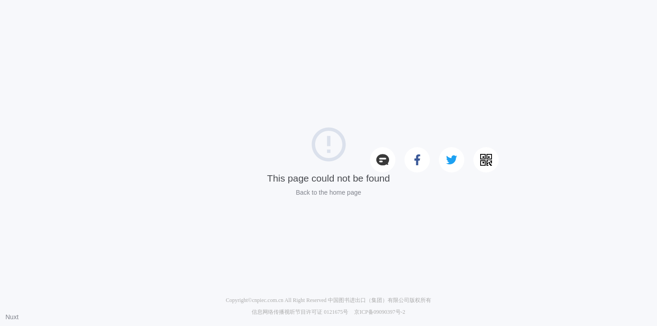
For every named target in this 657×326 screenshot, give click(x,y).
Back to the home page (328, 192)
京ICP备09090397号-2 (379, 312)
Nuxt (12, 317)
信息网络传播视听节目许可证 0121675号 (300, 312)
